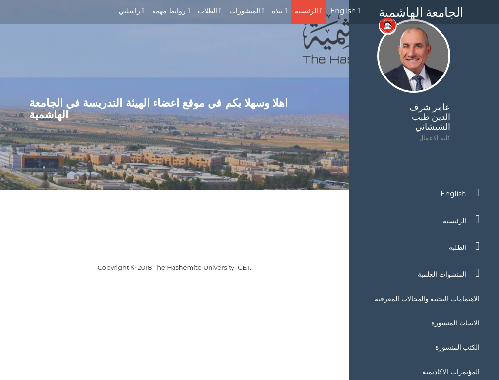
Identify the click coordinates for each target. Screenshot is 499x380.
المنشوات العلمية (449, 273)
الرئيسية (309, 10)
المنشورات (247, 10)
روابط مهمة (171, 10)
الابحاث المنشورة (455, 323)
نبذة (279, 10)
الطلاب (210, 10)
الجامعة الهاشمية (421, 14)
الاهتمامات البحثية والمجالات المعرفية (427, 298)
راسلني (132, 10)
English (345, 10)
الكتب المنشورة (457, 347)
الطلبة (464, 246)
